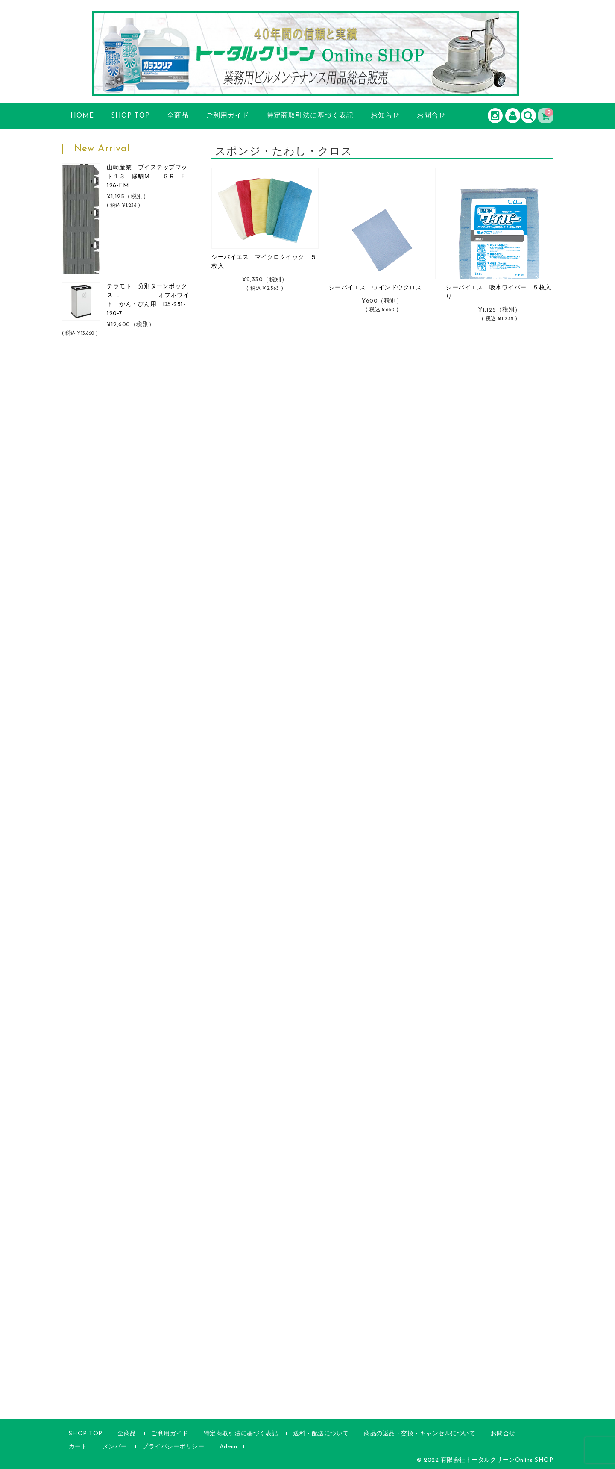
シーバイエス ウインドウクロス (375, 288)
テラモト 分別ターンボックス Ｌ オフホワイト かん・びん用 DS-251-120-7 (148, 300)
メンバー (114, 1447)
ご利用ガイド (227, 115)
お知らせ (385, 115)
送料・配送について (321, 1434)
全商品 (178, 115)
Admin (228, 1447)
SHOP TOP (130, 115)
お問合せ (431, 115)
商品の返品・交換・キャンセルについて (419, 1434)
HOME (82, 115)
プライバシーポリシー (173, 1447)
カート (78, 1447)
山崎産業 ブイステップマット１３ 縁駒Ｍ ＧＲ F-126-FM (147, 177)
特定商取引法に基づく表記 (310, 115)
